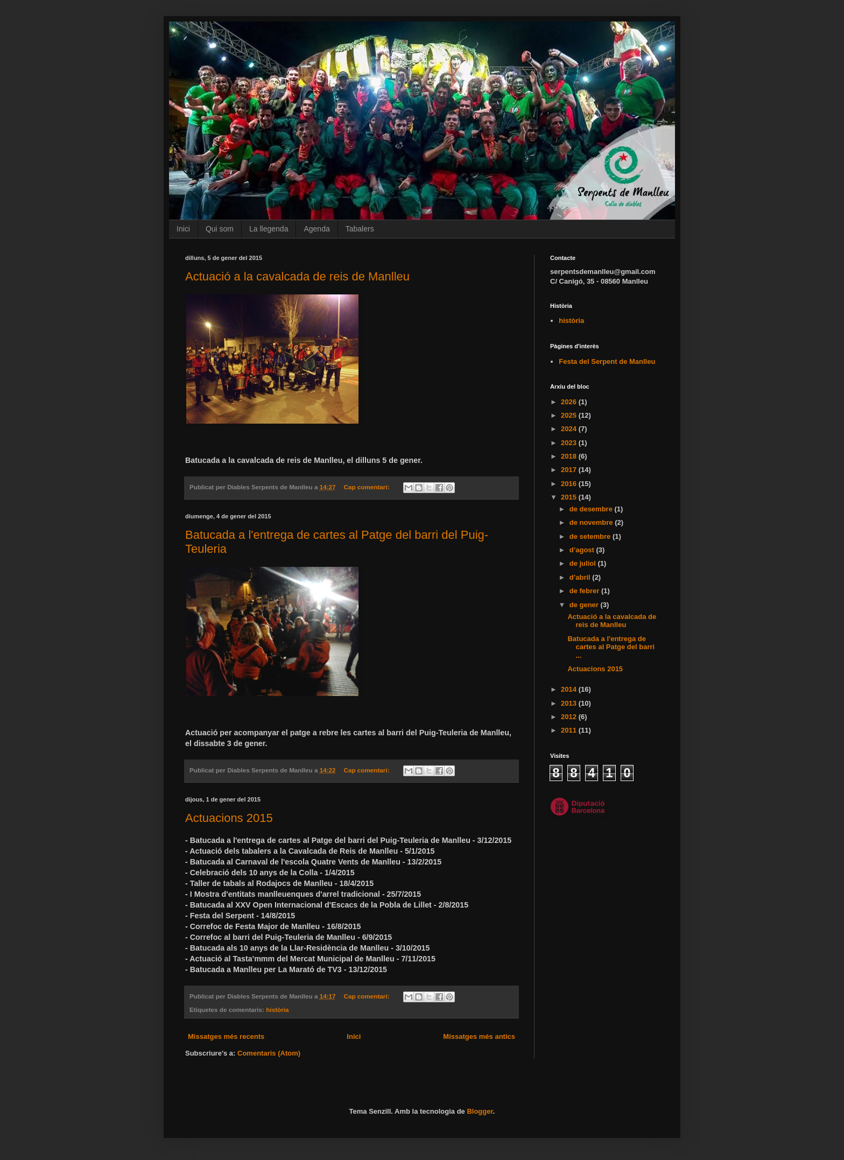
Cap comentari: (367, 486)
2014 (570, 689)
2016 (570, 484)
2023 (570, 443)
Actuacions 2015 (229, 818)
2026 (570, 402)
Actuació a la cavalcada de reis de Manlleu (297, 276)
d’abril (581, 577)
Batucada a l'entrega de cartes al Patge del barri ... (611, 647)
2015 (570, 497)
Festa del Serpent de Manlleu (607, 361)
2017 (570, 470)
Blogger (480, 1111)
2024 (570, 429)
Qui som (220, 228)
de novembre (592, 522)
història (277, 1009)
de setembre (591, 536)
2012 (570, 717)
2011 (570, 730)
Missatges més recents (226, 1036)
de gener (585, 605)
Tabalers (360, 228)
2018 (570, 456)
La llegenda (268, 228)
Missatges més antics (479, 1036)
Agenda (316, 228)
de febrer (585, 591)
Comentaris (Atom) (268, 1053)
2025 (570, 415)
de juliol (583, 563)
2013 (570, 703)
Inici (183, 228)
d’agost (582, 550)
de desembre (592, 509)
